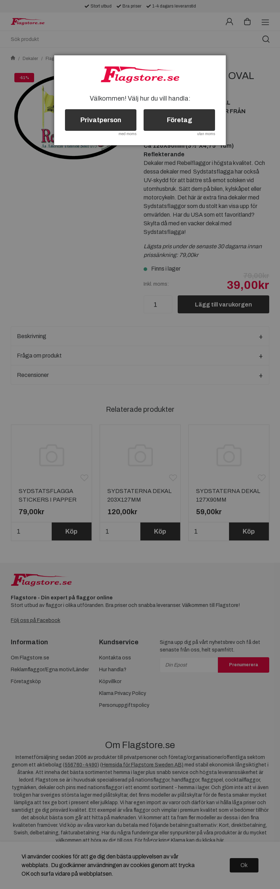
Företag (179, 120)
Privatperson (100, 120)
